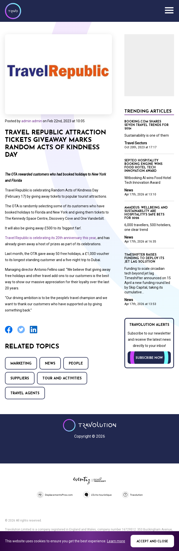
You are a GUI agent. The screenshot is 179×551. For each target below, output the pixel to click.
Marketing (21, 364)
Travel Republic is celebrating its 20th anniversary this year (50, 238)
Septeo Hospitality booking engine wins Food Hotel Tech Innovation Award (143, 166)
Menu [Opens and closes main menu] (169, 10)
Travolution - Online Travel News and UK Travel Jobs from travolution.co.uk (89, 425)
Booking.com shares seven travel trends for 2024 (146, 125)
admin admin (31, 121)
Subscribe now (149, 358)
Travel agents (24, 393)
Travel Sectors (135, 143)
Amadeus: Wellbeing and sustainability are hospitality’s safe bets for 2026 (146, 213)
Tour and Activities (62, 378)
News (50, 364)
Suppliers (19, 378)
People (76, 364)
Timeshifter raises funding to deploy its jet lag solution (144, 258)
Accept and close (152, 541)
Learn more (116, 541)
